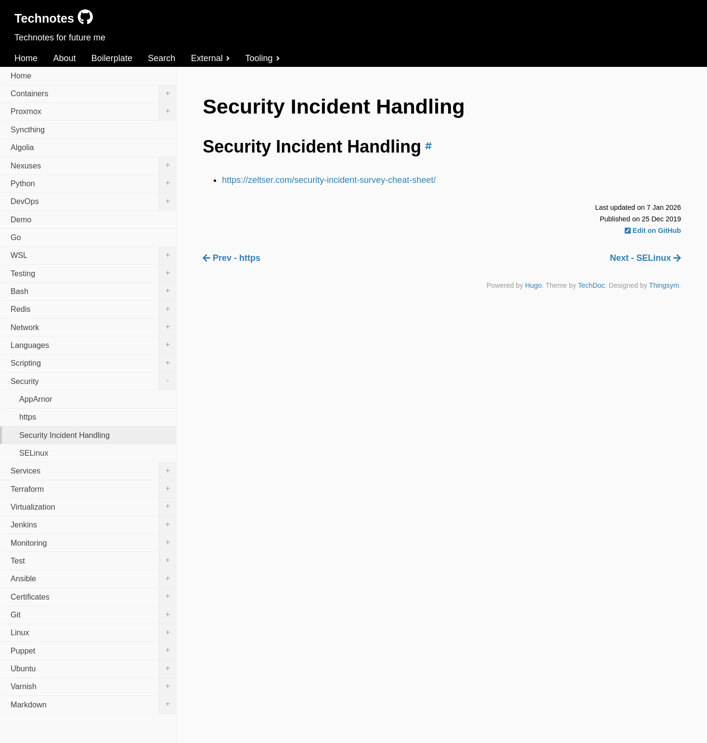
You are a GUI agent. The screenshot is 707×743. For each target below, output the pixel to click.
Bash (93, 291)
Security (93, 381)
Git (93, 615)
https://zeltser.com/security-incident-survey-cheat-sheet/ (329, 180)
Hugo (533, 285)
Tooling (262, 58)
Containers (93, 93)
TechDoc (591, 285)
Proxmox (93, 111)
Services (93, 471)
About (64, 58)
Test (93, 560)
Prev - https (231, 258)
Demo (21, 219)
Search (161, 58)
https (27, 416)
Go (16, 237)
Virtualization (93, 506)
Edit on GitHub (653, 230)
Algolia (22, 147)
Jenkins (93, 525)
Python (93, 183)
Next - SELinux (645, 258)
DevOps (93, 201)
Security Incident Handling (64, 435)
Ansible (93, 579)
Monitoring (93, 542)
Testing (93, 273)
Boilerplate (111, 58)
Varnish (93, 686)
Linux (93, 632)
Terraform (93, 489)
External (210, 58)
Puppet (93, 650)
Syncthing (28, 129)
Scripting (93, 363)
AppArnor (35, 399)
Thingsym (664, 285)
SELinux (33, 452)
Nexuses (93, 165)
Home (26, 58)
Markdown (93, 704)
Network (93, 327)
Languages (93, 345)
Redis (93, 309)
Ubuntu (93, 669)
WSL (93, 255)
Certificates (93, 596)
